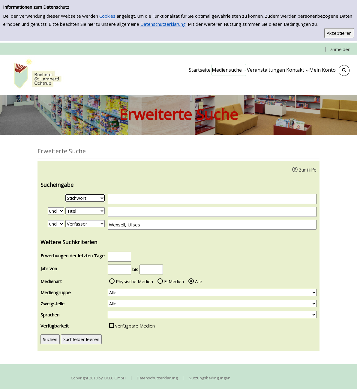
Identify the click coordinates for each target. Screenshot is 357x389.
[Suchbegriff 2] (212, 212)
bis (135, 269)
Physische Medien (134, 281)
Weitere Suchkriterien (68, 242)
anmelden (340, 49)
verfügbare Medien (135, 326)
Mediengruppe (55, 292)
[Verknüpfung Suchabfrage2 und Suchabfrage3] (56, 223)
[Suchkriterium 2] (85, 210)
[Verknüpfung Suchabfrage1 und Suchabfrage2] (56, 210)
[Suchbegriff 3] (212, 225)
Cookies (107, 16)
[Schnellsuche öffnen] (344, 70)
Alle (198, 281)
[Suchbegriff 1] (212, 199)
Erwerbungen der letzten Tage (72, 256)
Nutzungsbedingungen (209, 378)
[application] (229, 70)
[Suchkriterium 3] (85, 223)
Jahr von (48, 268)
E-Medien (174, 281)
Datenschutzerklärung (163, 24)
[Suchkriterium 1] (85, 198)
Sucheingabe (57, 184)
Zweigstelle (52, 304)
